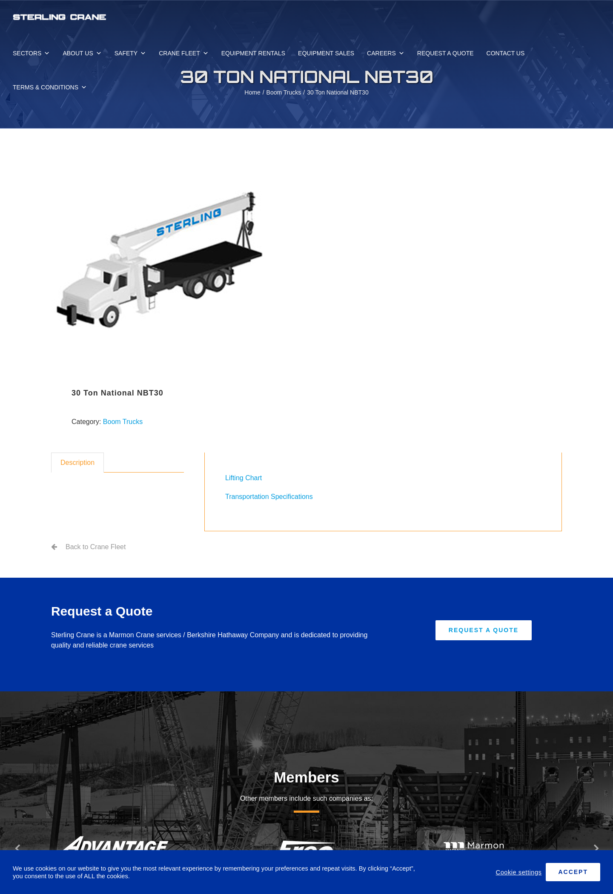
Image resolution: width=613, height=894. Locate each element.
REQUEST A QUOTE (445, 53)
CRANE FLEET (183, 53)
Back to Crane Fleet (96, 546)
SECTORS (31, 53)
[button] (17, 848)
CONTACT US (506, 53)
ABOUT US (82, 53)
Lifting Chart (243, 477)
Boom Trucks (123, 421)
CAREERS (385, 53)
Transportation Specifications (269, 496)
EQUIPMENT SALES (326, 53)
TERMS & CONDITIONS (50, 87)
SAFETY (130, 53)
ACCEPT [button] (573, 871)
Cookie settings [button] (519, 872)
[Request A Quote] (483, 630)
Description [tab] (77, 462)
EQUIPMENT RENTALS (253, 53)
